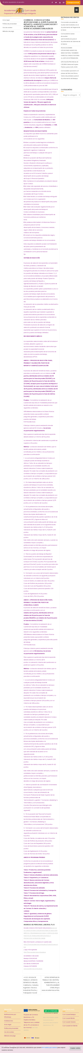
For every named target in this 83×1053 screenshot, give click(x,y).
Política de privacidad (10, 24)
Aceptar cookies (75, 1048)
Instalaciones (8, 1021)
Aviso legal (6, 20)
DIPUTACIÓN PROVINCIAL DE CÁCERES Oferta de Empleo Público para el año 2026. (69, 64)
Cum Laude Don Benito (70, 1026)
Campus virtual (73, 3)
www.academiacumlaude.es (33, 969)
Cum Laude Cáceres (69, 1022)
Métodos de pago (8, 31)
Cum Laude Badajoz (69, 1014)
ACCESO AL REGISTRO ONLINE (36, 938)
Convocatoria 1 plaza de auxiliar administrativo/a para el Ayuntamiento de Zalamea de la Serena (70, 39)
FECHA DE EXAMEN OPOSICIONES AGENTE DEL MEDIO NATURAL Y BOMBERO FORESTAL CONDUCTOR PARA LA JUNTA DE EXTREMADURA (70, 53)
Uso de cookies (7, 27)
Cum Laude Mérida (69, 1018)
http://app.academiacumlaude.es (35, 952)
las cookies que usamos (49, 1047)
